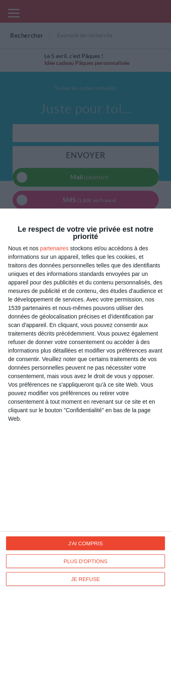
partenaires (54, 248)
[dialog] (85, 452)
